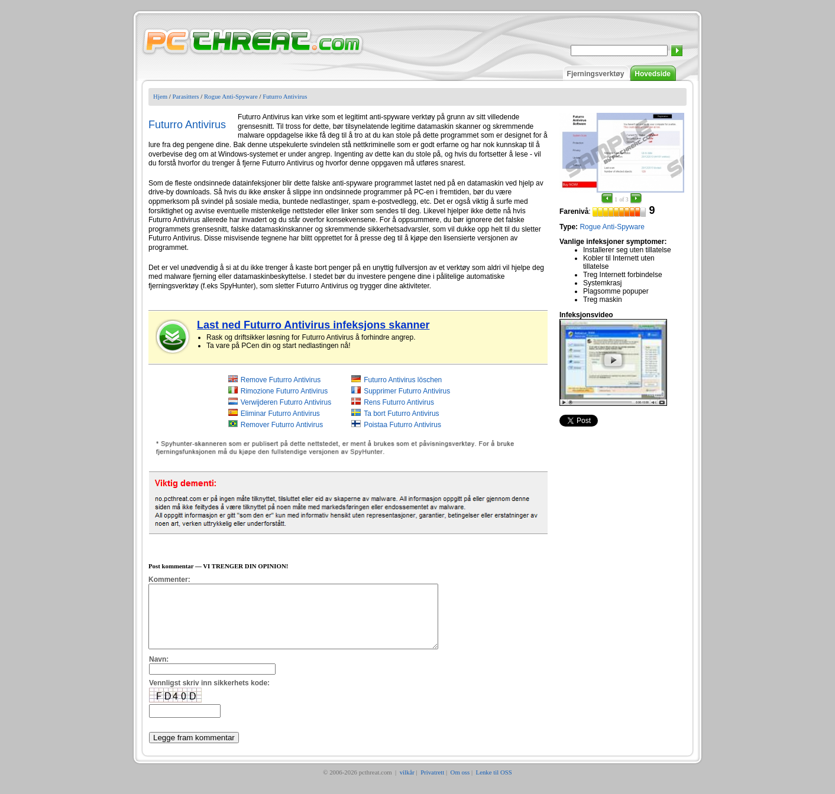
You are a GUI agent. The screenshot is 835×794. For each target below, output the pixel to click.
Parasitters (186, 96)
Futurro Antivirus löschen (403, 380)
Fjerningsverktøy (595, 74)
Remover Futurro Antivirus (282, 425)
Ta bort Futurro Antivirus (401, 413)
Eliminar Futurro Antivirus (280, 413)
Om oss (460, 784)
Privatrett (432, 784)
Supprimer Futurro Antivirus (407, 391)
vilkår (407, 784)
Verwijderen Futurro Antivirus (286, 402)
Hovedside (653, 74)
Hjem (160, 96)
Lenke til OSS (494, 784)
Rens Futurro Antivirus (399, 402)
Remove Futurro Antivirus (281, 380)
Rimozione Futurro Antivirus (284, 391)
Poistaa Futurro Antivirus (402, 425)
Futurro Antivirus (285, 96)
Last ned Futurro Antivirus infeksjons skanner (313, 325)
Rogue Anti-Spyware (231, 96)
